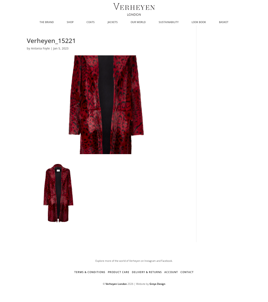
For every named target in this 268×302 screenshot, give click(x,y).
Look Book (199, 22)
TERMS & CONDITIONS (89, 272)
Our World (138, 22)
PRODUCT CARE (118, 272)
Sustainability (169, 22)
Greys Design (157, 284)
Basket (223, 22)
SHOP (70, 22)
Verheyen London (116, 284)
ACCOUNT (171, 272)
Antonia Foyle (40, 48)
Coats (90, 22)
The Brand (47, 22)
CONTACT (187, 272)
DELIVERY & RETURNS (147, 272)
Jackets (113, 22)
